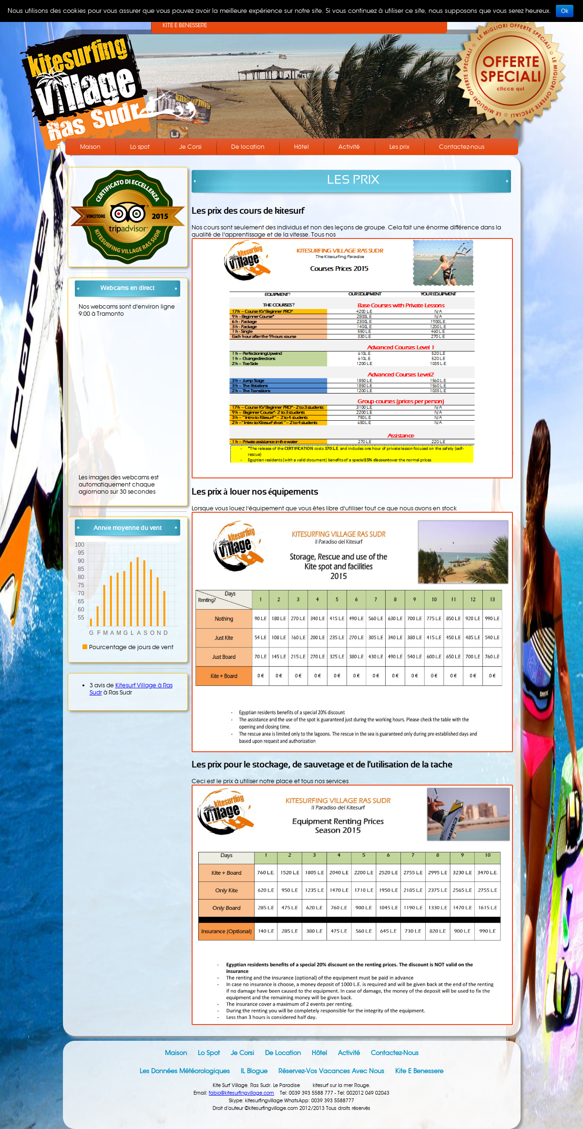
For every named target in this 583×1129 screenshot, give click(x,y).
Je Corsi (190, 146)
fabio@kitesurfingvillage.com (241, 1093)
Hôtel (301, 146)
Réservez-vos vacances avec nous (331, 1071)
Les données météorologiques (185, 1071)
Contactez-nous (461, 146)
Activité (349, 146)
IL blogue (254, 1071)
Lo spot (140, 146)
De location (248, 146)
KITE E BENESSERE (185, 25)
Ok (564, 11)
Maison (90, 146)
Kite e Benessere (419, 1071)
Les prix (399, 146)
